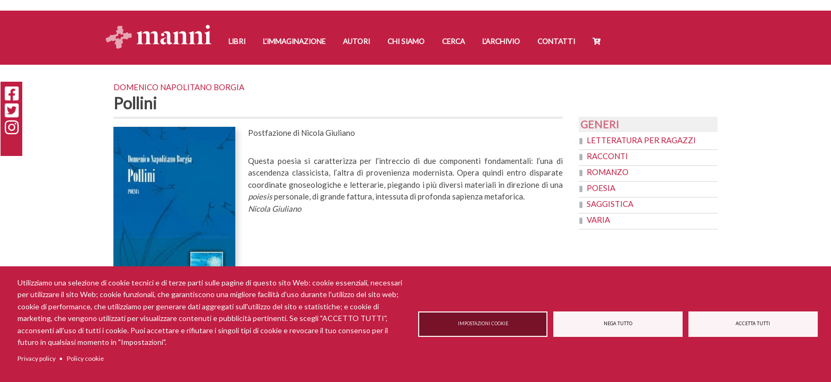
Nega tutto (618, 324)
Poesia (601, 188)
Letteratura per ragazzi (641, 140)
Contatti (556, 41)
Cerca (453, 41)
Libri (236, 41)
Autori (356, 41)
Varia (598, 219)
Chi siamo (406, 41)
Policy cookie (85, 358)
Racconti (607, 156)
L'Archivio (501, 41)
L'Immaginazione (294, 41)
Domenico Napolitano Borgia (178, 87)
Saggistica (610, 204)
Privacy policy (36, 358)
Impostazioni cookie (483, 324)
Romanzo (608, 172)
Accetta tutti (753, 324)
